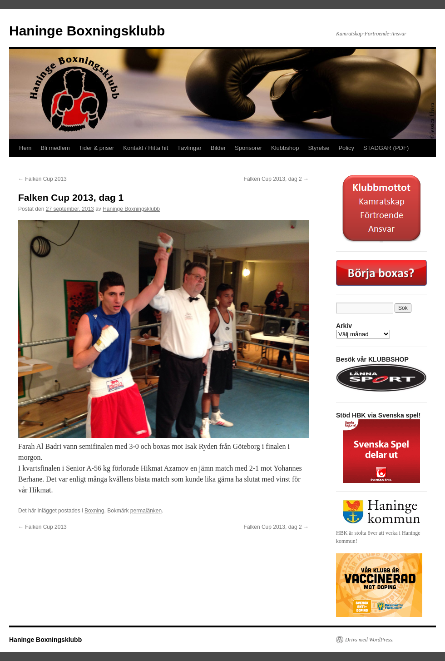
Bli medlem (54, 147)
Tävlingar (189, 147)
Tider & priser (96, 147)
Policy (346, 147)
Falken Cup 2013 (42, 179)
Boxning (94, 510)
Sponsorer (248, 147)
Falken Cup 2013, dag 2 (276, 179)
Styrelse (318, 147)
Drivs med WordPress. (369, 639)
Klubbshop (285, 147)
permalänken (146, 510)
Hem (25, 147)
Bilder (218, 147)
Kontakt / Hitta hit (145, 147)
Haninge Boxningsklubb (87, 30)
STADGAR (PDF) (386, 147)
